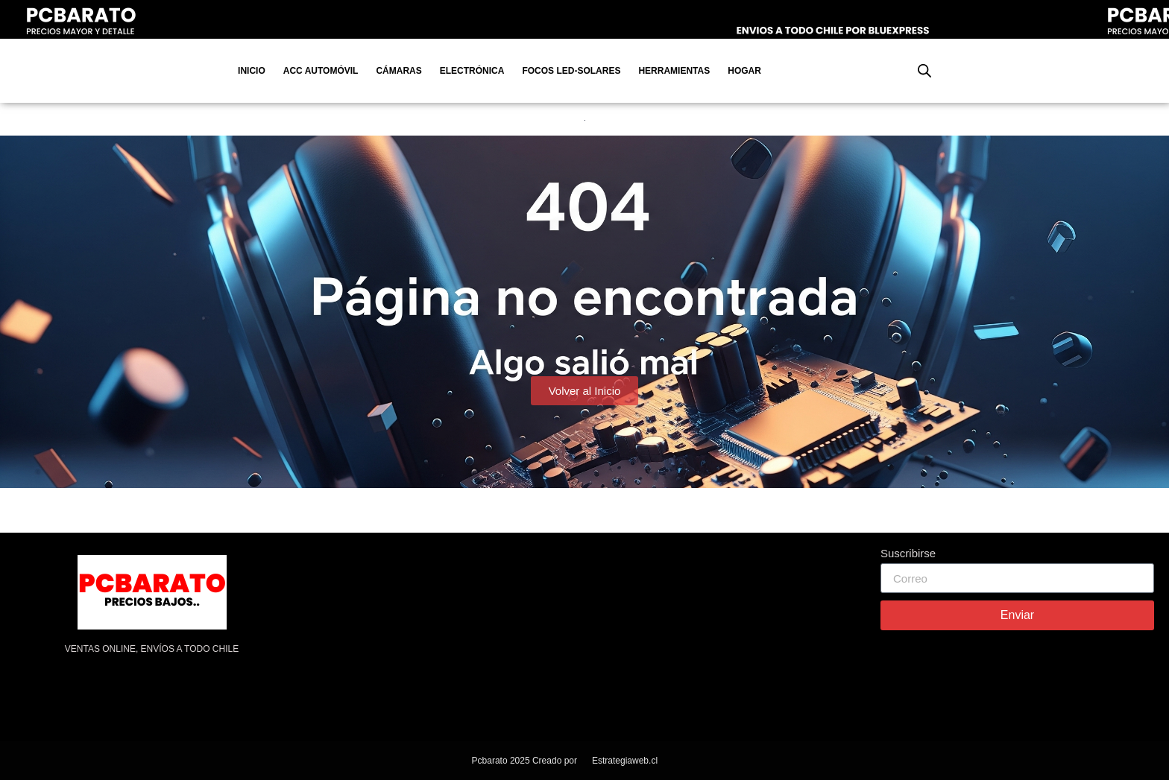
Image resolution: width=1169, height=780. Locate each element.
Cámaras (398, 71)
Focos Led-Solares (571, 71)
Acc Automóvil (321, 71)
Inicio (251, 71)
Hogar (744, 71)
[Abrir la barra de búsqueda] (924, 70)
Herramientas (674, 71)
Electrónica (472, 71)
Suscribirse (908, 553)
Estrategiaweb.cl (625, 760)
